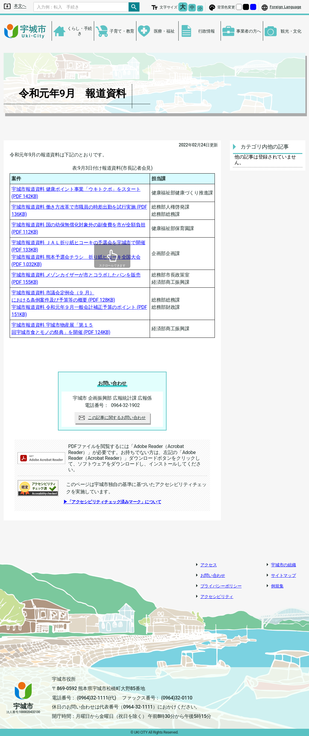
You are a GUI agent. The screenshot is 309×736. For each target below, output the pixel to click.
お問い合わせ (212, 575)
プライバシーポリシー (221, 586)
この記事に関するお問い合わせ (112, 417)
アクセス (208, 564)
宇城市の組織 (283, 564)
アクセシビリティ (217, 596)
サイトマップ (283, 575)
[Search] (81, 6)
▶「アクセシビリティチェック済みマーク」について (112, 501)
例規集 (277, 586)
